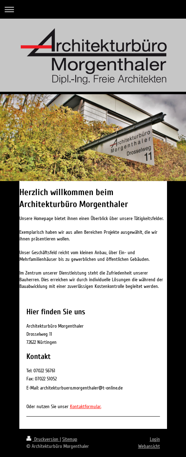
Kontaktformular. (85, 407)
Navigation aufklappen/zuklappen (93, 9)
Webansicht (149, 446)
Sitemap (69, 439)
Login (155, 439)
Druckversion (43, 439)
